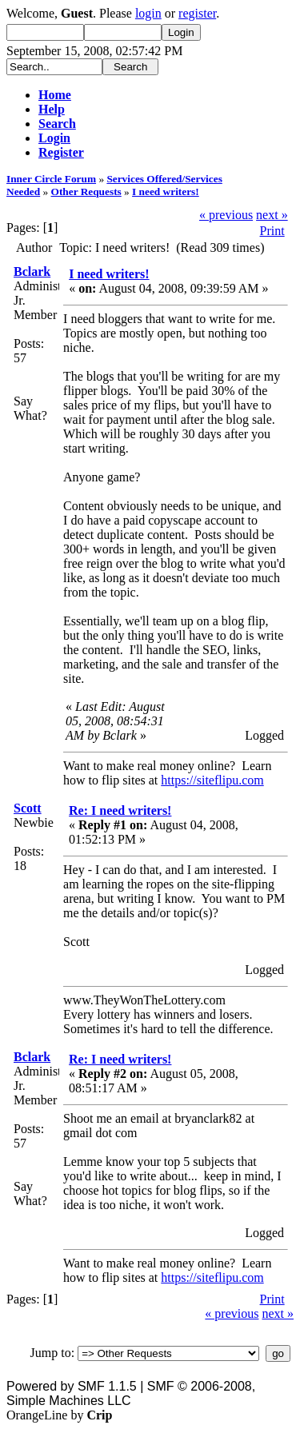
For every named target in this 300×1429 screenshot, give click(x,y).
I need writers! (165, 192)
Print (272, 231)
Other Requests (86, 192)
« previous (226, 215)
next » (272, 215)
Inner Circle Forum (51, 179)
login (148, 13)
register (197, 13)
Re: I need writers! (120, 810)
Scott (28, 808)
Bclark (32, 271)
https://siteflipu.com (212, 780)
